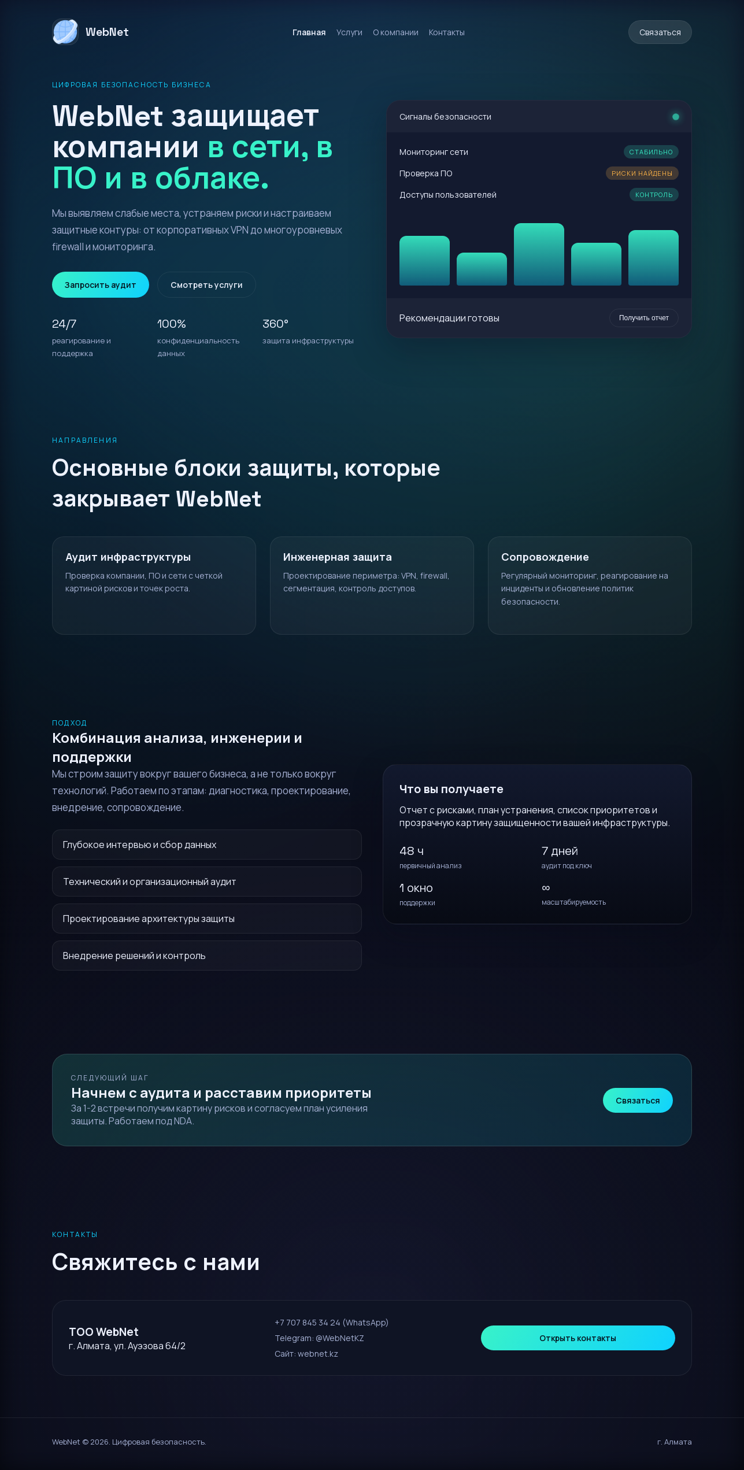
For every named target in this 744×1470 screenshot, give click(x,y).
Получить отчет (644, 318)
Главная (309, 32)
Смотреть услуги (207, 284)
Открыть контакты (577, 1337)
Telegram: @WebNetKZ (319, 1337)
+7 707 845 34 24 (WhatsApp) (332, 1322)
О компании (396, 32)
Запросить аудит (100, 284)
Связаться (660, 32)
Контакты (447, 32)
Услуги (349, 32)
